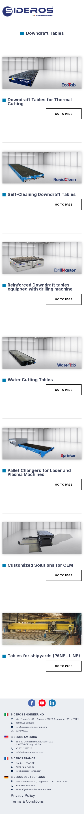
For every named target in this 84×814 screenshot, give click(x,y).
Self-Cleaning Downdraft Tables (42, 194)
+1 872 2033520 (24, 748)
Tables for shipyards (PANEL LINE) (44, 656)
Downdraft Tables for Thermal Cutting (40, 102)
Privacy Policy (23, 795)
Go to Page (63, 113)
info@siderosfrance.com (28, 771)
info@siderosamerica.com (29, 752)
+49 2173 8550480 (25, 785)
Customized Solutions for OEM (40, 565)
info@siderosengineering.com (31, 727)
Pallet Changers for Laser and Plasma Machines (39, 472)
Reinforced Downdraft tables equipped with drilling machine (40, 287)
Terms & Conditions (27, 801)
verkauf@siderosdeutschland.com (34, 789)
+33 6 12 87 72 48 (25, 767)
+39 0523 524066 (25, 723)
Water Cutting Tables (30, 380)
